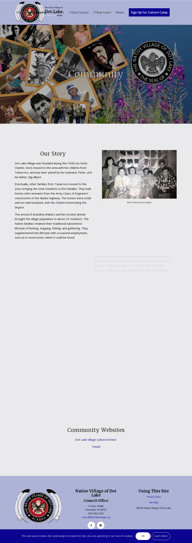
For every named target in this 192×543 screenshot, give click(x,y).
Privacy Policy (154, 496)
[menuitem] (21, 12)
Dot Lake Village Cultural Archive (95, 439)
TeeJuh (96, 446)
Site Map (153, 502)
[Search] (18, 37)
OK (143, 536)
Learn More (161, 536)
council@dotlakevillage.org (96, 517)
